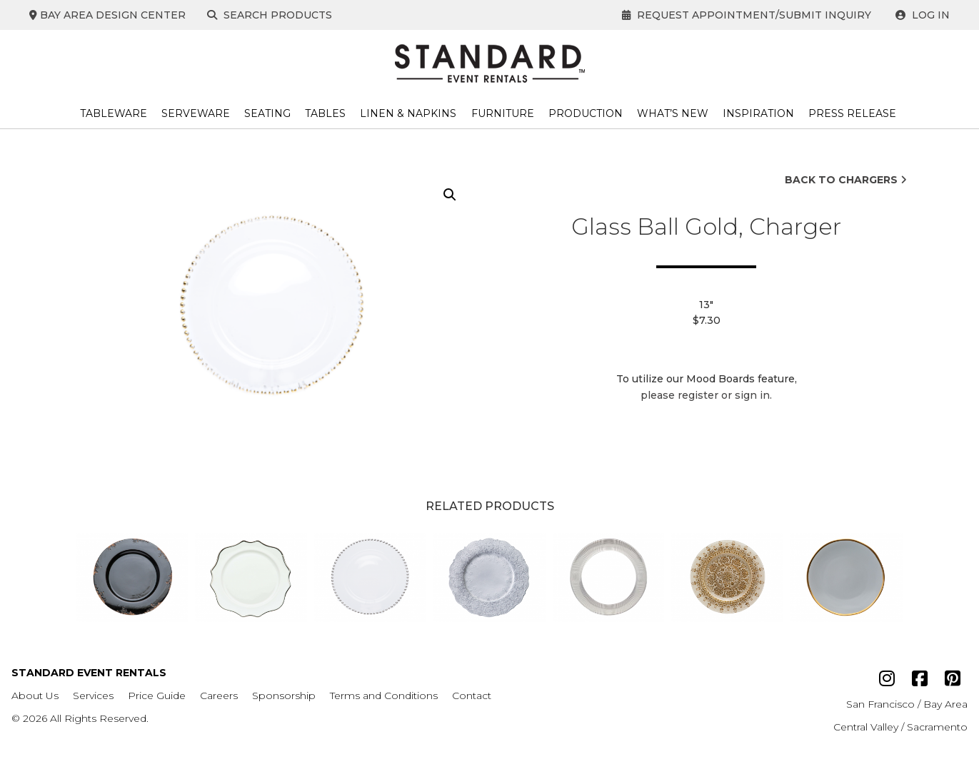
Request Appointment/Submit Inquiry (746, 15)
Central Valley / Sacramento (900, 726)
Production (585, 113)
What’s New (672, 113)
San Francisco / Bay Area (907, 704)
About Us (35, 695)
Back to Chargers (846, 179)
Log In (922, 15)
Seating (267, 113)
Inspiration (758, 113)
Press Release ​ (853, 113)
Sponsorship (284, 695)
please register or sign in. (706, 395)
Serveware (195, 113)
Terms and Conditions (384, 695)
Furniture (502, 113)
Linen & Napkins (408, 113)
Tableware (113, 113)
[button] (450, 195)
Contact (471, 695)
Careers (219, 695)
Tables (325, 113)
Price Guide (157, 695)
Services (93, 695)
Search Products (272, 15)
